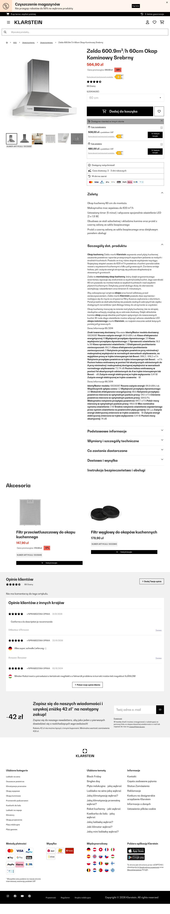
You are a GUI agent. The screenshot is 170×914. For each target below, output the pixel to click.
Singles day (93, 791)
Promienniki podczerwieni (20, 810)
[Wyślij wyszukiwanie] (5, 32)
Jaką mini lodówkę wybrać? (103, 841)
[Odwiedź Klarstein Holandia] (94, 880)
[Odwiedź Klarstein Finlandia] (112, 873)
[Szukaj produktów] (85, 32)
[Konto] (147, 22)
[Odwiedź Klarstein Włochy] (112, 860)
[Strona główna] (10, 42)
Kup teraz (132, 6)
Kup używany (98, 146)
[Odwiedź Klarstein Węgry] (112, 866)
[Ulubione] (154, 22)
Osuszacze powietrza (18, 791)
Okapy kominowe (53, 42)
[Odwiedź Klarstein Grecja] (112, 880)
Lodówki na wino (15, 786)
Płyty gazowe (13, 839)
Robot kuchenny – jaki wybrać (104, 818)
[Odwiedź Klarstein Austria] (94, 860)
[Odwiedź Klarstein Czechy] (106, 866)
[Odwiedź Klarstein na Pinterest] (38, 908)
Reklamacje (134, 800)
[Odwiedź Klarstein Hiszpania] (88, 866)
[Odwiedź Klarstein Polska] (88, 873)
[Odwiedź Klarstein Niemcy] (88, 860)
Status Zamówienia (138, 796)
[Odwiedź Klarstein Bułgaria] (106, 873)
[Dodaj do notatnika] (159, 111)
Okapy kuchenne (32, 42)
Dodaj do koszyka (120, 111)
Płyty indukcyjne (15, 834)
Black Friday (94, 786)
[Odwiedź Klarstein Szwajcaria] (100, 860)
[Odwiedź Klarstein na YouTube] (28, 908)
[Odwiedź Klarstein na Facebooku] (19, 908)
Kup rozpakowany (100, 127)
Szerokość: (93, 91)
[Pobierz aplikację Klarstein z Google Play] (136, 868)
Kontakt (131, 786)
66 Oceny (91, 86)
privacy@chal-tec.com (138, 737)
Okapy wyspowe (15, 800)
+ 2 (77, 138)
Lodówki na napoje (16, 820)
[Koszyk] (162, 22)
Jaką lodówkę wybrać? (100, 832)
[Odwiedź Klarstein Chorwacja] (94, 873)
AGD (16, 42)
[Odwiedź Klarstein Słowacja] (100, 866)
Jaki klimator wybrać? (99, 836)
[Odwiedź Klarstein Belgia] (88, 880)
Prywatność (119, 729)
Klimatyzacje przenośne (19, 796)
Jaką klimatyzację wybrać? (102, 805)
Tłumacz (156, 641)
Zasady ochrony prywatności (151, 877)
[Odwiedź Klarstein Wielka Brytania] (94, 866)
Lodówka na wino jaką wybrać (104, 800)
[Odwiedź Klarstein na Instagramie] (9, 908)
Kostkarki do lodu (16, 815)
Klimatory (11, 824)
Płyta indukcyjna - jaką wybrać (104, 796)
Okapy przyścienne (17, 829)
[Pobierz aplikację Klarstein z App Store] (136, 861)
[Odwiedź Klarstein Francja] (106, 860)
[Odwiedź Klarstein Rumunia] (100, 873)
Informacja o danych (139, 814)
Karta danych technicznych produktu (100, 77)
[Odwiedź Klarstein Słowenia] (106, 880)
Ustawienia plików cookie (141, 818)
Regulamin (80, 905)
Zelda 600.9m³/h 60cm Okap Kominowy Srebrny (89, 42)
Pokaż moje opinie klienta (89, 694)
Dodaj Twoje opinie (147, 591)
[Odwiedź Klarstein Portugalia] (100, 880)
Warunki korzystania (140, 880)
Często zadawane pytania (142, 791)
